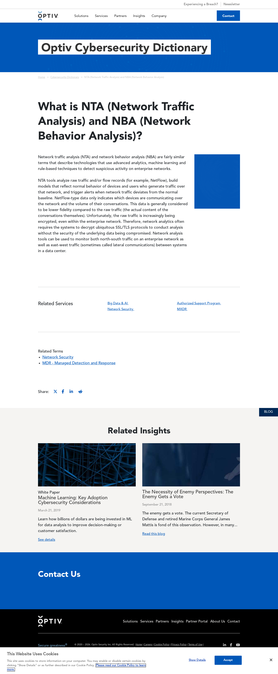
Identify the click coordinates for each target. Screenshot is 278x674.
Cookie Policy (161, 645)
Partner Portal (197, 621)
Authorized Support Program (202, 303)
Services (101, 16)
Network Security (124, 309)
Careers (148, 645)
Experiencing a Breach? (197, 4)
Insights (139, 16)
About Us (217, 621)
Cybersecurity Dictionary (64, 77)
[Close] (271, 660)
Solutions (81, 16)
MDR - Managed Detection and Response (79, 363)
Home (41, 77)
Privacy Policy (179, 645)
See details (46, 540)
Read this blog (153, 534)
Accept (228, 660)
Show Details (197, 660)
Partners (120, 16)
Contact (228, 16)
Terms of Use (195, 645)
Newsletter (231, 4)
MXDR (185, 309)
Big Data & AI (121, 303)
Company (159, 16)
